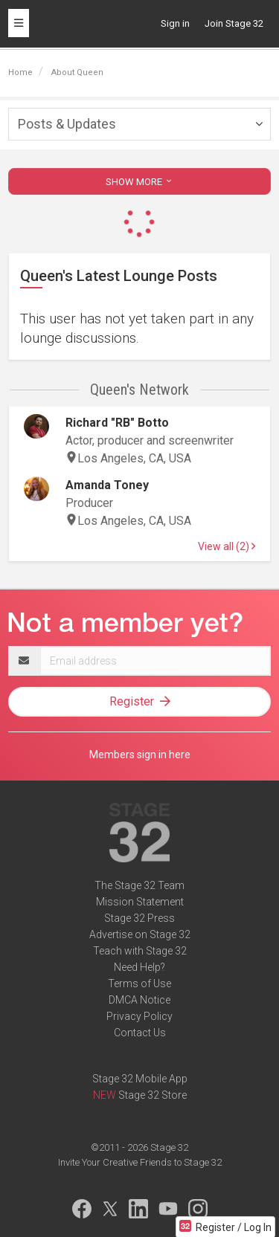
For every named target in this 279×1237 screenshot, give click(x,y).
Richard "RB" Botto (117, 423)
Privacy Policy (139, 1016)
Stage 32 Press (139, 918)
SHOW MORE (140, 181)
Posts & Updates (67, 124)
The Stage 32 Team (139, 885)
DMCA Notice (139, 1000)
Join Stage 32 (234, 23)
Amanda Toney (107, 485)
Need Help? (139, 967)
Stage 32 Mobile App (139, 1079)
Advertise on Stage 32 (139, 934)
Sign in (175, 23)
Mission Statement (140, 902)
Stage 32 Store (152, 1095)
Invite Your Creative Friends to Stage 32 (140, 1162)
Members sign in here (139, 754)
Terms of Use (139, 983)
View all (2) (226, 546)
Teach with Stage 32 (140, 951)
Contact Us (140, 1033)
